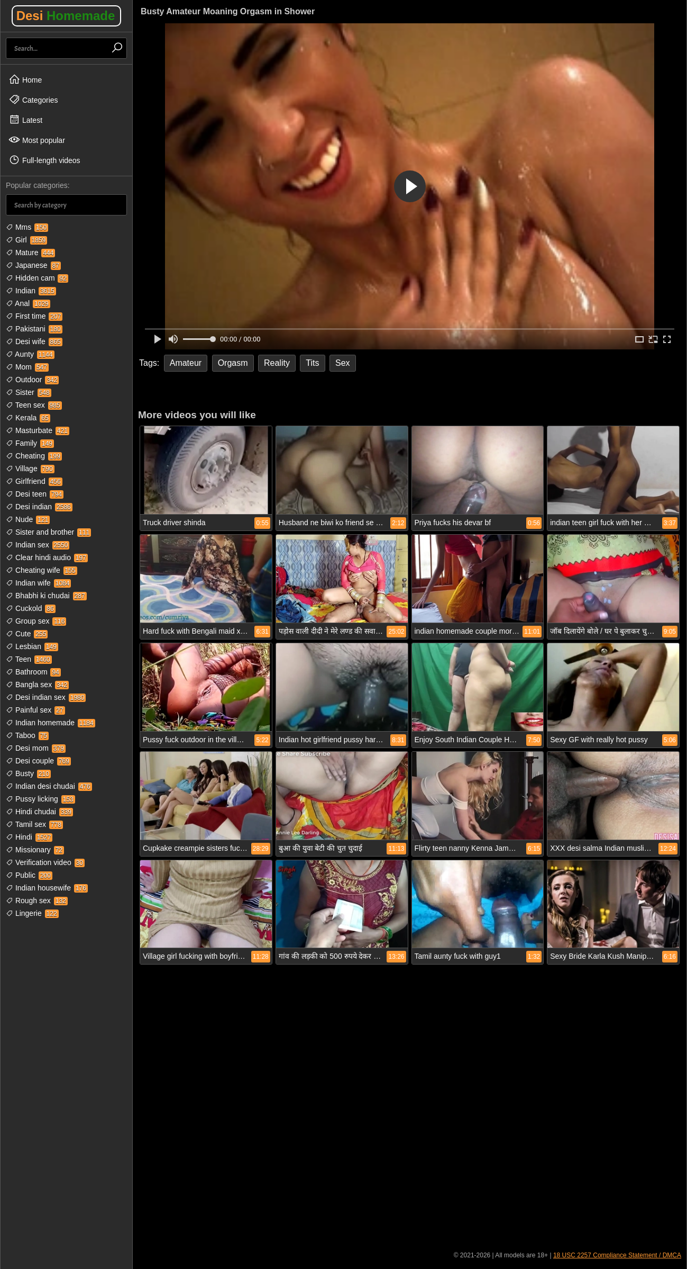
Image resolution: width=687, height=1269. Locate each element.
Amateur (185, 362)
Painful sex (35, 710)
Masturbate (37, 430)
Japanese (33, 265)
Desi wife (34, 341)
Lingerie (32, 913)
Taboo (27, 735)
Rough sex (37, 900)
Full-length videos (44, 160)
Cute (27, 633)
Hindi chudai (39, 811)
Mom (27, 367)
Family (30, 443)
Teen (29, 659)
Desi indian (39, 506)
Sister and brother (48, 532)
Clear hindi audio (47, 557)
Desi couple (38, 761)
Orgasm (233, 362)
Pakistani (34, 329)
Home (25, 79)
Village (30, 468)
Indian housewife (47, 888)
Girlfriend (34, 481)
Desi (65, 15)
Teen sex (34, 405)
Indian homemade (50, 722)
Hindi (29, 837)
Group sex (36, 621)
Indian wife (38, 583)
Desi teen (34, 494)
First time (34, 316)
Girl (26, 240)
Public (29, 875)
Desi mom (36, 748)
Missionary (35, 849)
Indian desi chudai (49, 786)
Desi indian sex (46, 697)
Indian (31, 290)
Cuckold (31, 608)
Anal (28, 303)
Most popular (36, 140)
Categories (33, 99)
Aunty (30, 354)
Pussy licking (40, 799)
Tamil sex (34, 824)
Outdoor (32, 379)
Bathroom (33, 672)
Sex (342, 362)
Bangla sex (37, 684)
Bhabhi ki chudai (46, 595)
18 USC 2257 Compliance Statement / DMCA (617, 1255)
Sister (28, 392)
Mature (30, 252)
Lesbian (32, 646)
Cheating (34, 456)
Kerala (28, 417)
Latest (25, 119)
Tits (312, 362)
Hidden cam (37, 278)
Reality (277, 362)
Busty (28, 773)
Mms (27, 227)
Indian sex (37, 545)
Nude (28, 519)
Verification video (45, 862)
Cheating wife (41, 570)
